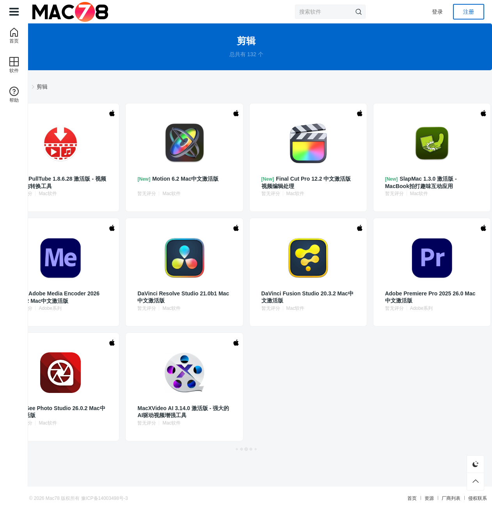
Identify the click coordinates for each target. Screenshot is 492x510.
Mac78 (113, 498)
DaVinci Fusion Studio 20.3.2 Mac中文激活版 (300, 297)
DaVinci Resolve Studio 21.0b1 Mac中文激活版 (215, 297)
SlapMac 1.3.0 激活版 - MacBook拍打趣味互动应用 (390, 182)
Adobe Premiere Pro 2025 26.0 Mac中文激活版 (388, 297)
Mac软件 (136, 193)
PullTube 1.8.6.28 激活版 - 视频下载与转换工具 (128, 182)
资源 (369, 498)
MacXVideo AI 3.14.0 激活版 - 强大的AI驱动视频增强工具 (215, 412)
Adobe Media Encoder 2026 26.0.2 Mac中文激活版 (128, 297)
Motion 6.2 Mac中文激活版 (215, 182)
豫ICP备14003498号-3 (164, 498)
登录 (437, 12)
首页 (352, 498)
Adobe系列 (138, 308)
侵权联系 (417, 498)
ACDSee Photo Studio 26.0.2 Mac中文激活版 (127, 412)
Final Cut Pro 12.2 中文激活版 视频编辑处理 (301, 182)
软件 (110, 87)
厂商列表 (391, 498)
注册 (468, 12)
